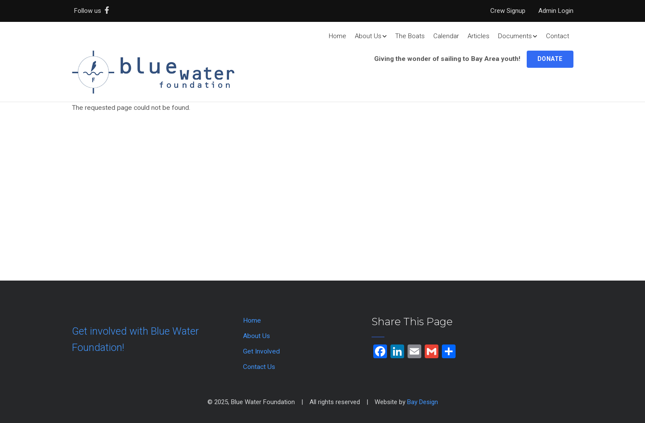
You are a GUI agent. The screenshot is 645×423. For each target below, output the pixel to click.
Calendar (446, 36)
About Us (371, 36)
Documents (517, 36)
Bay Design (422, 402)
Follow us (93, 11)
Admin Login (555, 11)
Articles (478, 36)
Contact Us (259, 367)
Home (337, 36)
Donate (550, 58)
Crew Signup (507, 11)
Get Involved (261, 351)
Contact (557, 36)
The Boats (410, 36)
